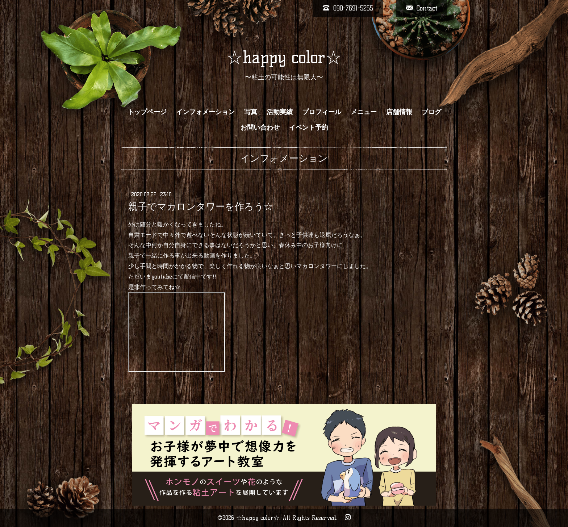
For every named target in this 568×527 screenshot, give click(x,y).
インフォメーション (205, 112)
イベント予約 (308, 127)
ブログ (431, 112)
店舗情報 (399, 112)
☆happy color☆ (284, 57)
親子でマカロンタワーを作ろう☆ (200, 206)
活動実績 (280, 112)
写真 (250, 112)
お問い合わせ (260, 127)
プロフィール (321, 112)
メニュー (364, 112)
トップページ (147, 112)
